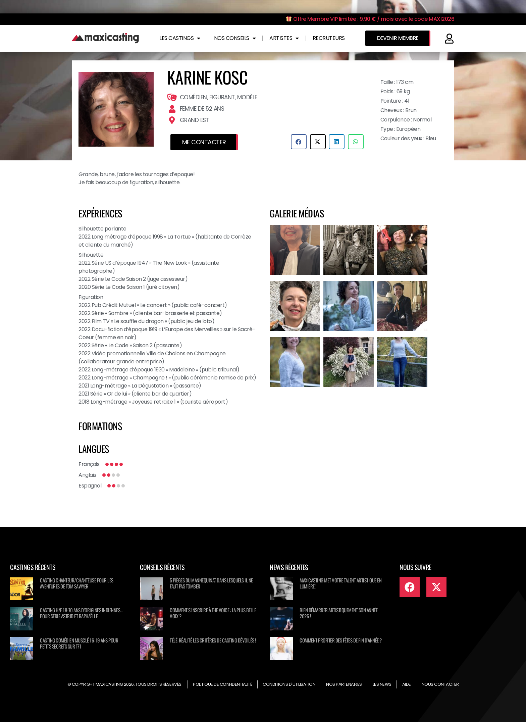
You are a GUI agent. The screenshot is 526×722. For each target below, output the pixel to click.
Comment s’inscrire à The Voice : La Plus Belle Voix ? (213, 613)
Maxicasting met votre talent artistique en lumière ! (340, 583)
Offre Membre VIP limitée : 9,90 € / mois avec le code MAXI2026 (370, 19)
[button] (299, 141)
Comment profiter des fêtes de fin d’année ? (341, 640)
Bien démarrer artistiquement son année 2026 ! (338, 613)
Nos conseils (235, 38)
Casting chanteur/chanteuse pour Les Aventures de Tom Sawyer (76, 583)
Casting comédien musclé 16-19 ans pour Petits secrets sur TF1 (79, 643)
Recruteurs (329, 38)
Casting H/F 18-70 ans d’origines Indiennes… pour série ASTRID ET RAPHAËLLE (81, 613)
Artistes (284, 38)
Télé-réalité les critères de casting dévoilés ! (213, 640)
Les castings (179, 38)
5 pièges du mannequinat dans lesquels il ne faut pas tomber (211, 583)
